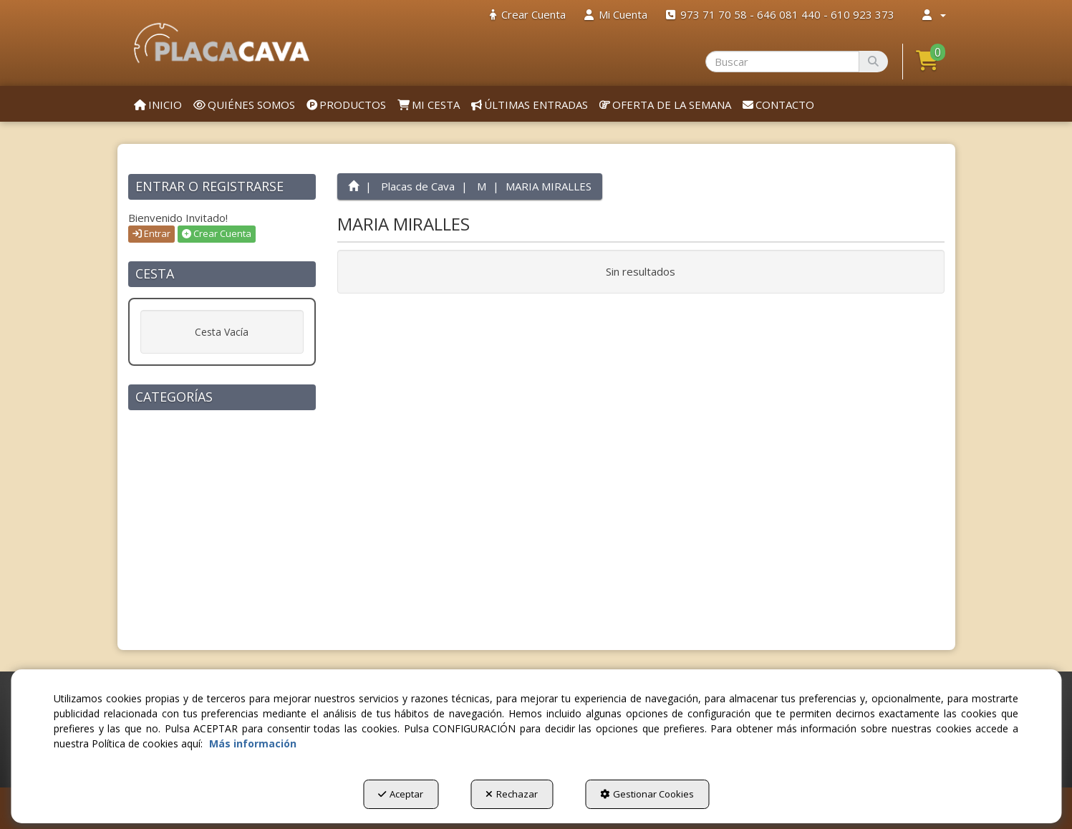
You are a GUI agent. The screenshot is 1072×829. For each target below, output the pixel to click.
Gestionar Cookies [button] (647, 793)
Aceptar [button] (400, 793)
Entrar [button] (151, 233)
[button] (222, 43)
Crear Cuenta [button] (216, 233)
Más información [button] (252, 743)
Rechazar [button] (512, 793)
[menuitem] (527, 15)
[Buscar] (873, 61)
